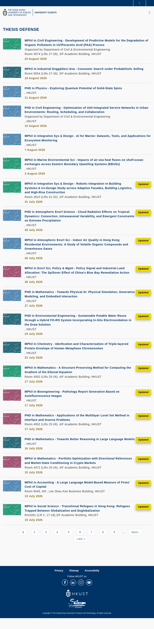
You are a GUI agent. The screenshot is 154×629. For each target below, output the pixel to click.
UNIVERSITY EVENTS (46, 12)
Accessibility (92, 581)
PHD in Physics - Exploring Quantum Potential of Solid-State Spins (77, 92)
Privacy (59, 581)
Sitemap (74, 581)
